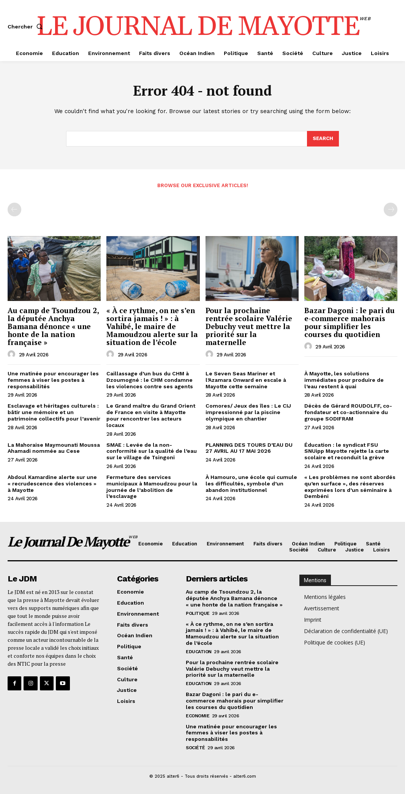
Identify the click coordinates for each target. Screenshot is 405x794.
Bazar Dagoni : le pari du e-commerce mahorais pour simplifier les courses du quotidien (349, 322)
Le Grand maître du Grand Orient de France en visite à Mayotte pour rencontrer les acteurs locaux (150, 415)
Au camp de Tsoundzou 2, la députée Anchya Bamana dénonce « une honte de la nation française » (53, 326)
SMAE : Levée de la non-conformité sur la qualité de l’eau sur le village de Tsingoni (151, 451)
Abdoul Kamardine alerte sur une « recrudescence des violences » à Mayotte (52, 483)
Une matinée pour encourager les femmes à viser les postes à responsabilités (53, 379)
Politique (198, 613)
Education (199, 651)
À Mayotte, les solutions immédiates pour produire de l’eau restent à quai (344, 379)
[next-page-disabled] (390, 209)
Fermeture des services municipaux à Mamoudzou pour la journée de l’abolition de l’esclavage (151, 486)
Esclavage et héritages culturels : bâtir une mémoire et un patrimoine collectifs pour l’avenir (54, 412)
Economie (197, 715)
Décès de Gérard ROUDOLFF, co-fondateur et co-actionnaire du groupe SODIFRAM (348, 412)
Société (195, 747)
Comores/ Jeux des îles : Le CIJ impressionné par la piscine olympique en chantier (248, 412)
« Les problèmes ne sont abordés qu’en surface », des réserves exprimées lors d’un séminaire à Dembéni (350, 486)
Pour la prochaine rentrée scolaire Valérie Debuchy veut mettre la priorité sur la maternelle (249, 326)
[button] (27, 27)
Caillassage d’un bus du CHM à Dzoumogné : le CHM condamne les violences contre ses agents (149, 379)
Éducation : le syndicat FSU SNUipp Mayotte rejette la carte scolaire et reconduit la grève (346, 451)
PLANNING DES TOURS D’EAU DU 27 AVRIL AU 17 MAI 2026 (249, 448)
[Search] (323, 139)
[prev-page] (14, 209)
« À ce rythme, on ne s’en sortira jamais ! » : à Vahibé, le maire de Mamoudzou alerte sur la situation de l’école (152, 326)
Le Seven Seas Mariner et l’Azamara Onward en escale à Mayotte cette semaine (246, 379)
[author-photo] (12, 354)
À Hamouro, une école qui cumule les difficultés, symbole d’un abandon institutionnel (251, 483)
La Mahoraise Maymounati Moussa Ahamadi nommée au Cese (54, 448)
